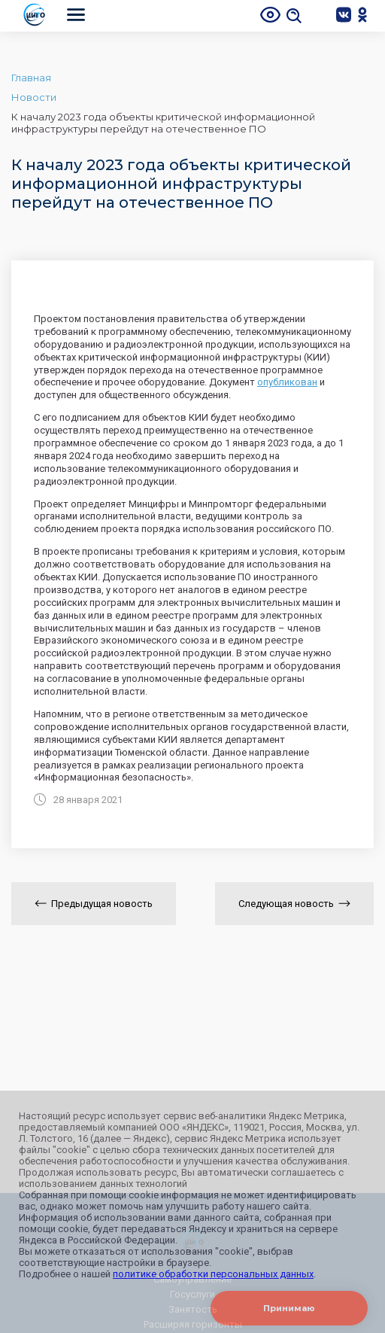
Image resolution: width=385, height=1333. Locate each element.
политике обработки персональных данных (213, 1274)
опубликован (287, 382)
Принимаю (289, 1308)
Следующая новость (294, 903)
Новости (33, 97)
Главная (31, 78)
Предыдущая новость (94, 903)
